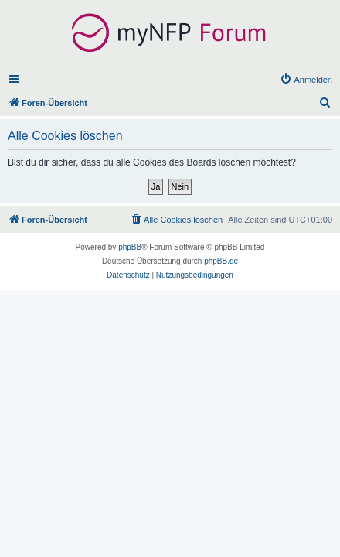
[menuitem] (306, 79)
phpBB (129, 247)
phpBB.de (221, 261)
